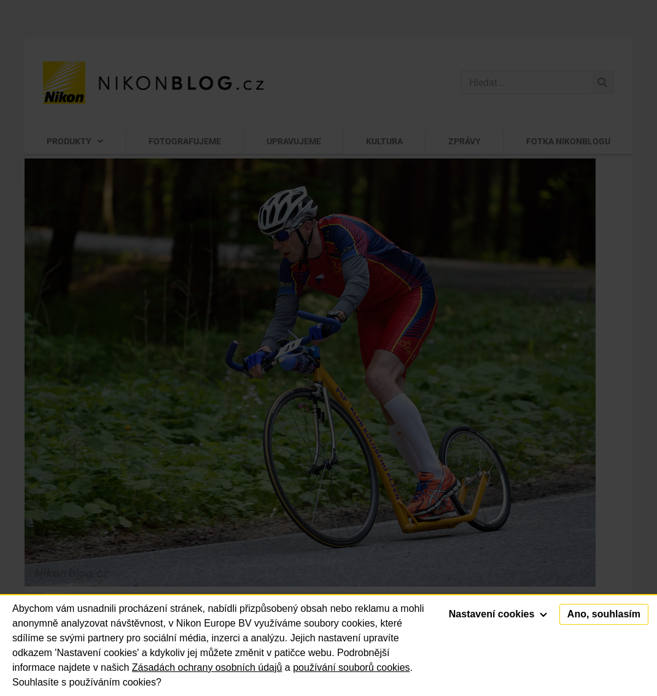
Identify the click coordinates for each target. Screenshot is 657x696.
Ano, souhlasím (603, 614)
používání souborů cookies (351, 667)
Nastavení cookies (498, 614)
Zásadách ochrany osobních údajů (207, 667)
